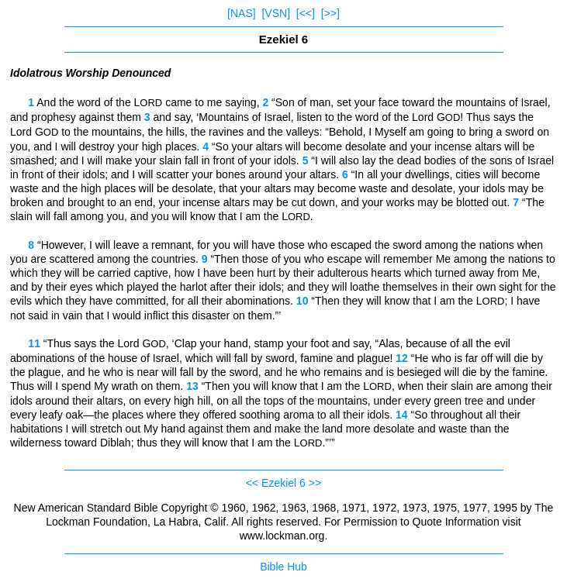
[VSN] (275, 13)
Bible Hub (283, 566)
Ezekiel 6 (283, 483)
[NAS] (241, 13)
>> (315, 483)
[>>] (330, 13)
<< (252, 483)
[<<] (305, 13)
